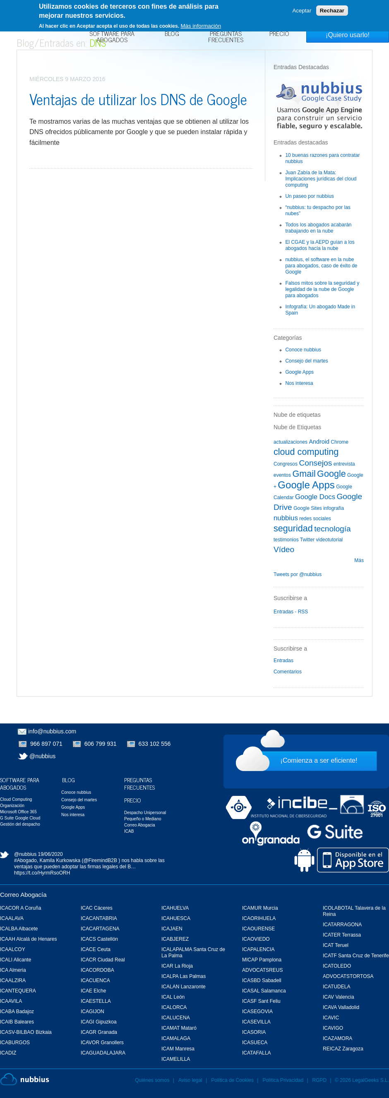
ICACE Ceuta (95, 949)
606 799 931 (100, 743)
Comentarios (288, 672)
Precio (279, 34)
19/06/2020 (50, 854)
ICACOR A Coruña (20, 908)
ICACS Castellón (99, 939)
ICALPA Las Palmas (183, 976)
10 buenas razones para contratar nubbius (322, 158)
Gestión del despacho (20, 824)
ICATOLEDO (337, 966)
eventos (282, 475)
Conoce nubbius (303, 350)
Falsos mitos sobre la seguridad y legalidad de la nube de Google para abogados (322, 289)
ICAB (129, 831)
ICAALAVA (12, 918)
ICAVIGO (333, 1028)
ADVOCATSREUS (262, 970)
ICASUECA (254, 1042)
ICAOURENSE (258, 929)
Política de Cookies (232, 1080)
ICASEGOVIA (257, 1011)
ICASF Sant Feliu (261, 1001)
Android (319, 441)
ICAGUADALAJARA (103, 1053)
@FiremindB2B (100, 860)
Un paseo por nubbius (309, 196)
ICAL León (173, 997)
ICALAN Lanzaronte (183, 987)
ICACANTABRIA (99, 918)
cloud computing (306, 452)
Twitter (307, 540)
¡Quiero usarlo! (348, 34)
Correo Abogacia (139, 825)
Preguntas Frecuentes (225, 37)
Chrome (339, 442)
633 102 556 (155, 743)
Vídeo (284, 549)
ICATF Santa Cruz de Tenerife (356, 956)
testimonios (286, 540)
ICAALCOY (12, 949)
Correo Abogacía (23, 894)
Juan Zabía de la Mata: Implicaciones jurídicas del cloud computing (320, 179)
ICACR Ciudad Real (103, 960)
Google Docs (315, 497)
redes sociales (315, 518)
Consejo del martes (306, 361)
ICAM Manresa (177, 1049)
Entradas (283, 660)
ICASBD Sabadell (261, 980)
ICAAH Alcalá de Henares (28, 939)
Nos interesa (299, 383)
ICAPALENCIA (258, 949)
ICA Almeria (13, 970)
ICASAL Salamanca (264, 991)
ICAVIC (331, 1018)
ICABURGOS (15, 1042)
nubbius (286, 518)
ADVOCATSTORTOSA (348, 976)
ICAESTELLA (96, 1001)
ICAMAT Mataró (179, 1028)
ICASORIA (254, 1032)
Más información (200, 26)
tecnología (332, 528)
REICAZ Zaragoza (343, 1049)
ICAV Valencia (338, 997)
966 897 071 (46, 743)
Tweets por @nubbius (298, 574)
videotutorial (329, 540)
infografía (333, 508)
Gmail (303, 474)
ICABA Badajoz (17, 1011)
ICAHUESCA (175, 918)
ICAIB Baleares (17, 1022)
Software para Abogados (111, 37)
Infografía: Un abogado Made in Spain (320, 310)
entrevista (344, 464)
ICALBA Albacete (19, 929)
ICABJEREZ (175, 939)
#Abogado (25, 860)
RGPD (319, 1080)
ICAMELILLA (175, 1059)
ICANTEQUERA (18, 991)
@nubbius (42, 756)
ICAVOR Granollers (102, 1042)
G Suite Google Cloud (20, 818)
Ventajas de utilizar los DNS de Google (138, 98)
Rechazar (332, 10)
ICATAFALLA (256, 1053)
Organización (12, 805)
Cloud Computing (16, 799)
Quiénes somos (152, 1080)
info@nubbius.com (52, 731)
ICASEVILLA (256, 1022)
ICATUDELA (336, 987)
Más (359, 560)
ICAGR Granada (99, 1032)
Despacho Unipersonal (145, 812)
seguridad (293, 528)
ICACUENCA (95, 980)
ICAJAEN (171, 929)
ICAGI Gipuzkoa (99, 1022)
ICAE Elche (93, 991)
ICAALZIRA (13, 980)
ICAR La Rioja (177, 966)
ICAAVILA (11, 1001)
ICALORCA (174, 1007)
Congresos (286, 464)
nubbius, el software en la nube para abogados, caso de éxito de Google (321, 266)
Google (331, 474)
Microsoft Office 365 (18, 812)
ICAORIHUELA (259, 918)
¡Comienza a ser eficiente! (319, 760)
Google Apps (299, 372)
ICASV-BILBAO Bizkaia (26, 1032)
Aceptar (301, 10)
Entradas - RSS (291, 612)
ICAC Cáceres (97, 908)
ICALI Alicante (15, 960)
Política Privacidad (283, 1080)
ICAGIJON (92, 1011)
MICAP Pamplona (261, 960)
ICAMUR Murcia (260, 908)
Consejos (315, 463)
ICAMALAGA (175, 1038)
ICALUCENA (175, 1018)
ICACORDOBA (97, 970)
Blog (172, 34)
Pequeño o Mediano (142, 819)
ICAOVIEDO (256, 939)
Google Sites (307, 508)
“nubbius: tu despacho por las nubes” (317, 210)
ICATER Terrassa (342, 935)
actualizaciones (290, 442)
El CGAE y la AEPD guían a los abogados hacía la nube (319, 245)
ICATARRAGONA (342, 924)
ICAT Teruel (335, 945)
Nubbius (24, 1079)
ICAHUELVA (175, 908)
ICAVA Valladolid (341, 1007)
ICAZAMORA (337, 1038)
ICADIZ (8, 1053)
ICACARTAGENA (100, 929)
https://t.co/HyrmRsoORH (42, 873)
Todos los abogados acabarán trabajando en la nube (318, 228)
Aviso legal (190, 1080)
